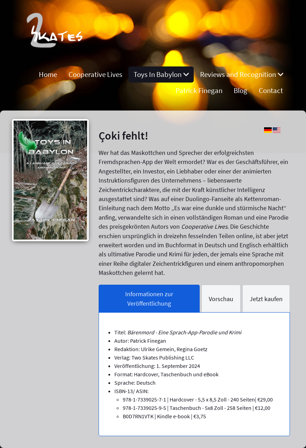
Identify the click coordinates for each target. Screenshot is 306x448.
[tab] (149, 299)
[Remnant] (56, 58)
